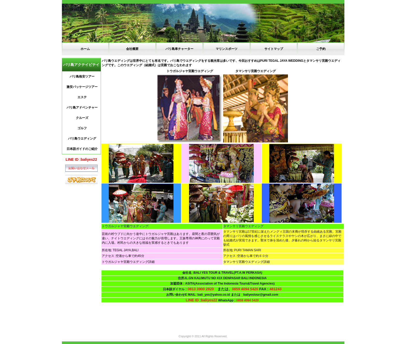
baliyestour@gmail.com (262, 294)
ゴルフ (82, 128)
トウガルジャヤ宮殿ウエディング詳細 (128, 262)
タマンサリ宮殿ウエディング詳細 (246, 262)
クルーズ (82, 118)
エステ (82, 97)
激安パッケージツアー (82, 87)
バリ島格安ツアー (82, 76)
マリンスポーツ (226, 49)
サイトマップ (273, 49)
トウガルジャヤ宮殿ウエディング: (125, 226)
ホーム (85, 49)
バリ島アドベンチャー (82, 107)
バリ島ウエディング (82, 138)
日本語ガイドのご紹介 (82, 149)
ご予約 (320, 49)
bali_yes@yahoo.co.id (214, 294)
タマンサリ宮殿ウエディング (243, 226)
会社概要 (132, 49)
